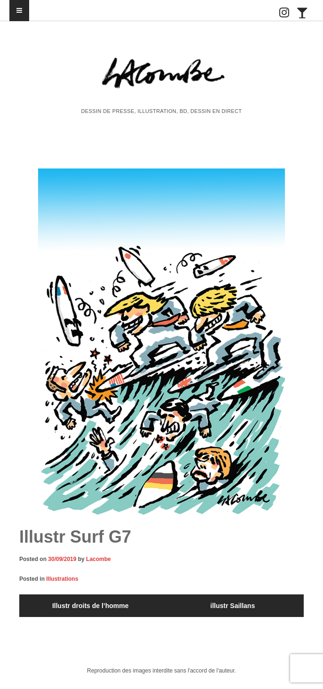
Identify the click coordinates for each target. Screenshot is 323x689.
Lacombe (98, 559)
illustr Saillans (232, 605)
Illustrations (62, 579)
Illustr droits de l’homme (90, 605)
